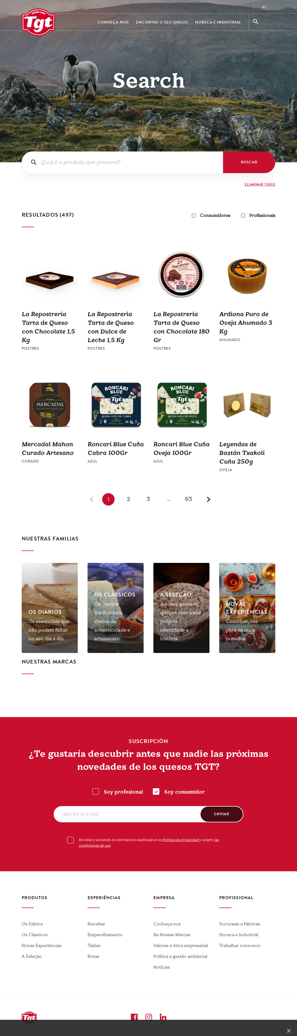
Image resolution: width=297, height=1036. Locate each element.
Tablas (94, 945)
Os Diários (32, 924)
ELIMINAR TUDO (260, 184)
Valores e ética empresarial (180, 945)
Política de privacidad (180, 840)
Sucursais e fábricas (239, 924)
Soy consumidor (184, 792)
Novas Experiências (42, 945)
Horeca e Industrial (218, 22)
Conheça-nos (113, 22)
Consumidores (211, 215)
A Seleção (32, 956)
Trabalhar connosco (239, 945)
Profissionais (258, 215)
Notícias (161, 967)
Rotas (93, 956)
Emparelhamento (105, 935)
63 (188, 499)
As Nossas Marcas (171, 935)
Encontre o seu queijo (162, 22)
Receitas (96, 924)
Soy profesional (123, 792)
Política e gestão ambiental (180, 956)
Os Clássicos (35, 935)
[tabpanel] (50, 608)
